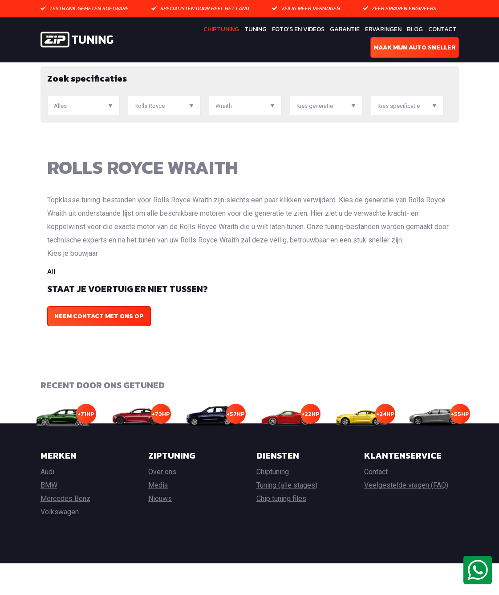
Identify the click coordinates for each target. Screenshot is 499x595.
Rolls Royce (125, 69)
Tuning (255, 29)
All (51, 303)
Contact (442, 29)
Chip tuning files (281, 530)
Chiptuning (221, 29)
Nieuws (160, 530)
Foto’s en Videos (298, 29)
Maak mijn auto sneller (414, 47)
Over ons (162, 503)
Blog (415, 29)
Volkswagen (60, 543)
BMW (49, 517)
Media (158, 517)
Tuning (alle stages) (286, 517)
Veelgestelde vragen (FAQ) (406, 517)
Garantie (345, 29)
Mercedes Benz (65, 530)
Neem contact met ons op (99, 347)
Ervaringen (383, 29)
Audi (47, 503)
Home (49, 69)
